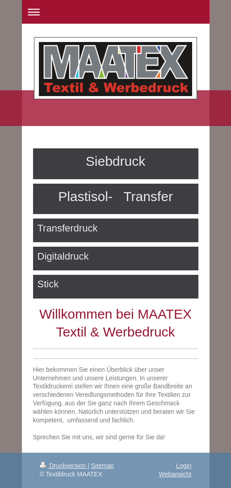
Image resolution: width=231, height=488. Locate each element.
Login (183, 465)
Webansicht (175, 474)
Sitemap (102, 465)
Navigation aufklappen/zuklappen (115, 11)
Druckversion (64, 465)
